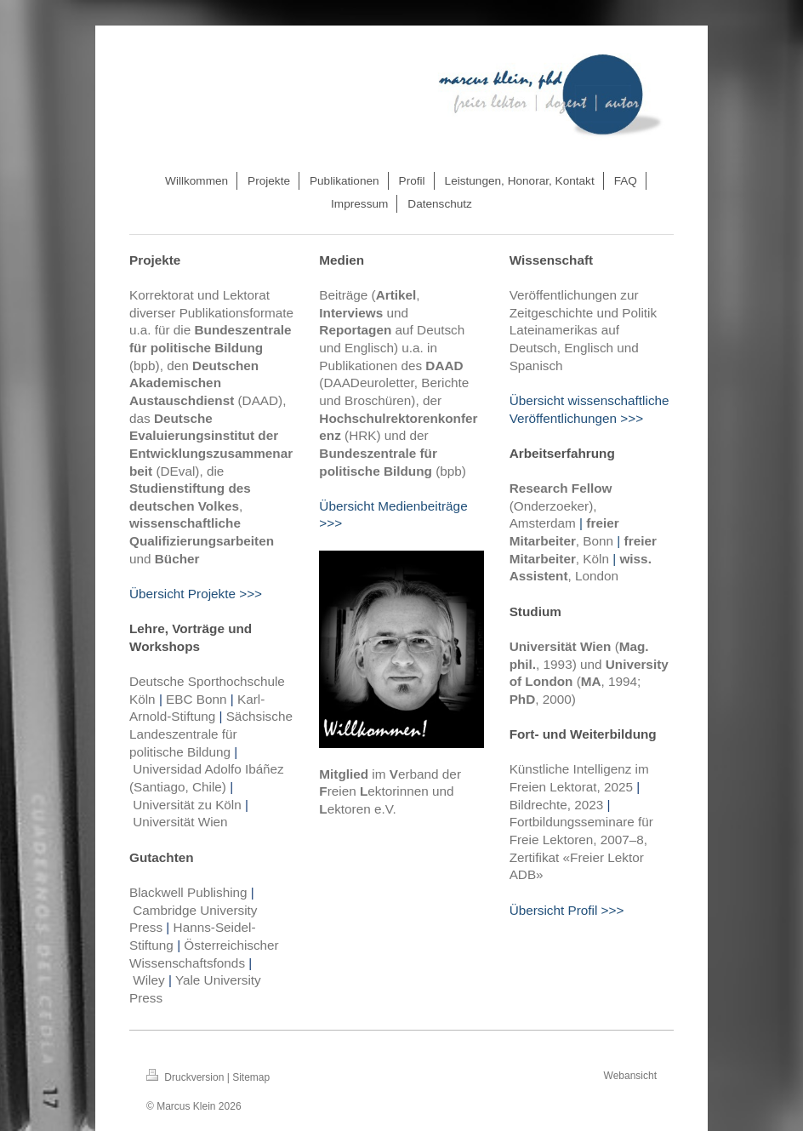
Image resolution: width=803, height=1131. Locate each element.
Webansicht (630, 1076)
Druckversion (186, 1077)
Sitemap (251, 1077)
